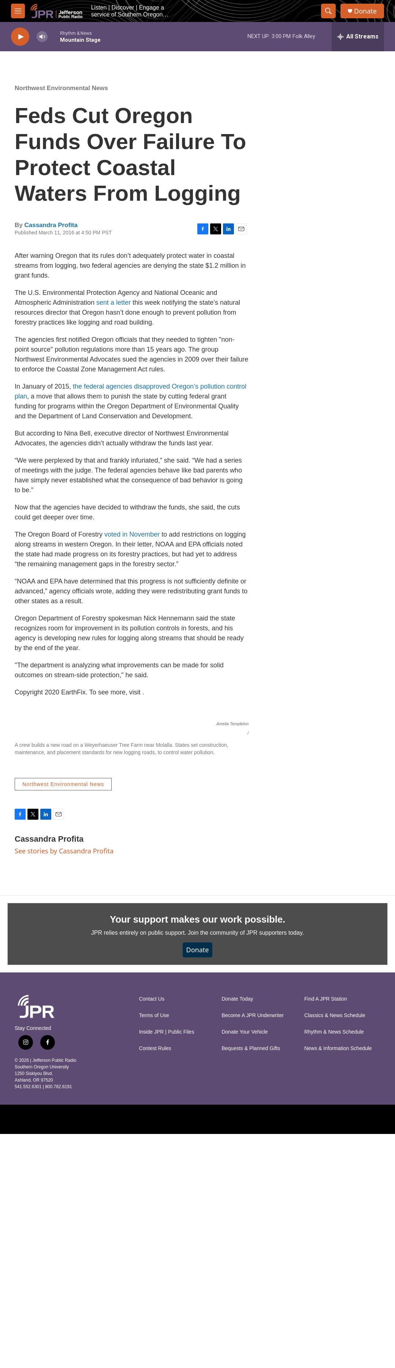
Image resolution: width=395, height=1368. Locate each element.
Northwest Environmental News (61, 88)
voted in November (132, 534)
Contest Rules (155, 1282)
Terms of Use (154, 1249)
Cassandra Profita (51, 225)
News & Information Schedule (338, 1282)
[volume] (42, 37)
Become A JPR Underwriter (252, 1249)
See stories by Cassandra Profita (64, 1084)
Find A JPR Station (325, 1233)
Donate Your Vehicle (244, 1266)
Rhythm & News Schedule (334, 1266)
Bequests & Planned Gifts (250, 1282)
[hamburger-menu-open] (18, 11)
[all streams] (358, 36)
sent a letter (113, 302)
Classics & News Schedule (334, 1249)
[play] (20, 37)
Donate (365, 11)
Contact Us (151, 1233)
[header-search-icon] (328, 11)
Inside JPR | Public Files (166, 1266)
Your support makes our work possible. (197, 1153)
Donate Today (237, 1233)
